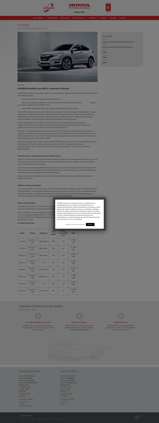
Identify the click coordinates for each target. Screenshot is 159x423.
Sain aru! (90, 224)
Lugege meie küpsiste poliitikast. (75, 224)
